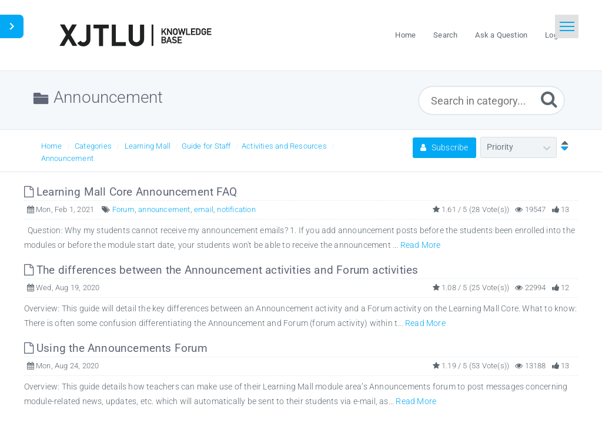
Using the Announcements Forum (116, 348)
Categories (93, 146)
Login (554, 35)
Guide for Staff (206, 146)
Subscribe (444, 147)
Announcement (67, 158)
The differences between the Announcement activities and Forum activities (221, 270)
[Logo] (135, 35)
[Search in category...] (491, 100)
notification (236, 209)
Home (51, 146)
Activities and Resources (284, 146)
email (203, 209)
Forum (123, 209)
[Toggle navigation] (566, 26)
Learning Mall (148, 146)
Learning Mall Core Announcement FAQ (130, 192)
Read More (420, 245)
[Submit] (549, 99)
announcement (164, 209)
